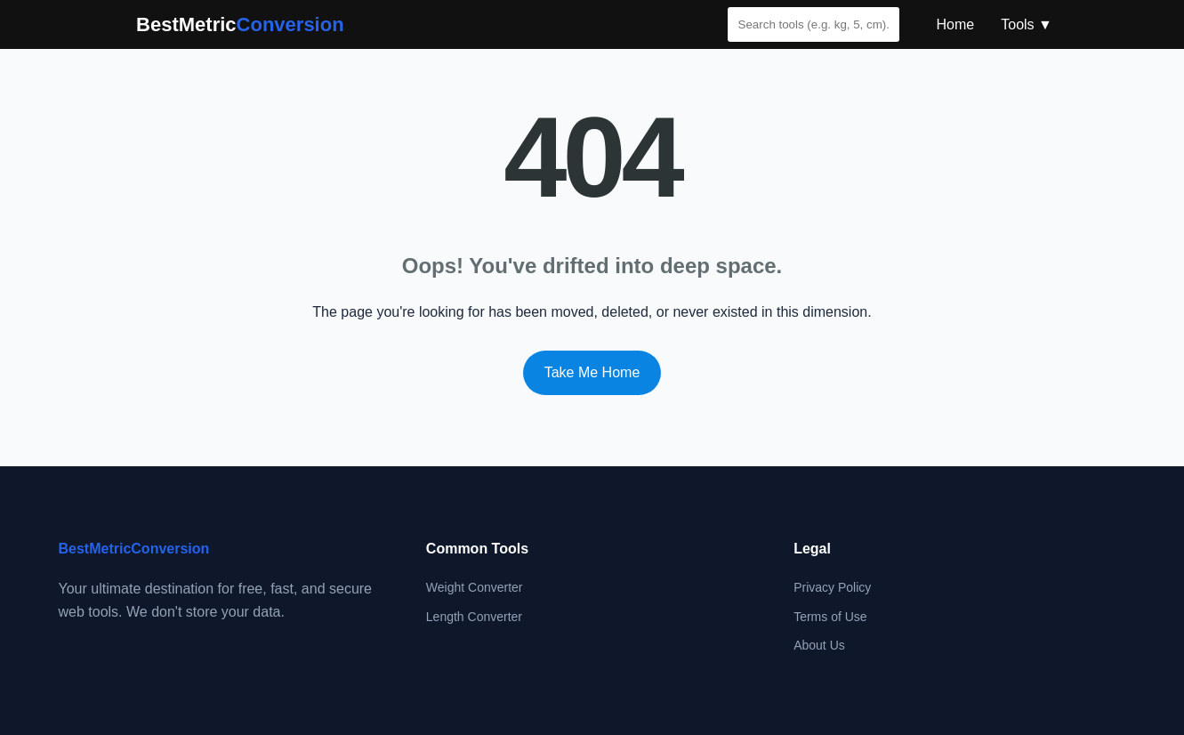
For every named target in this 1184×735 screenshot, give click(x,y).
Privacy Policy (832, 587)
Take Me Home (592, 372)
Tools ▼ (1026, 24)
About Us (819, 645)
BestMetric (240, 24)
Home (956, 24)
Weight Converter (474, 587)
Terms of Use (829, 617)
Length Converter (474, 617)
